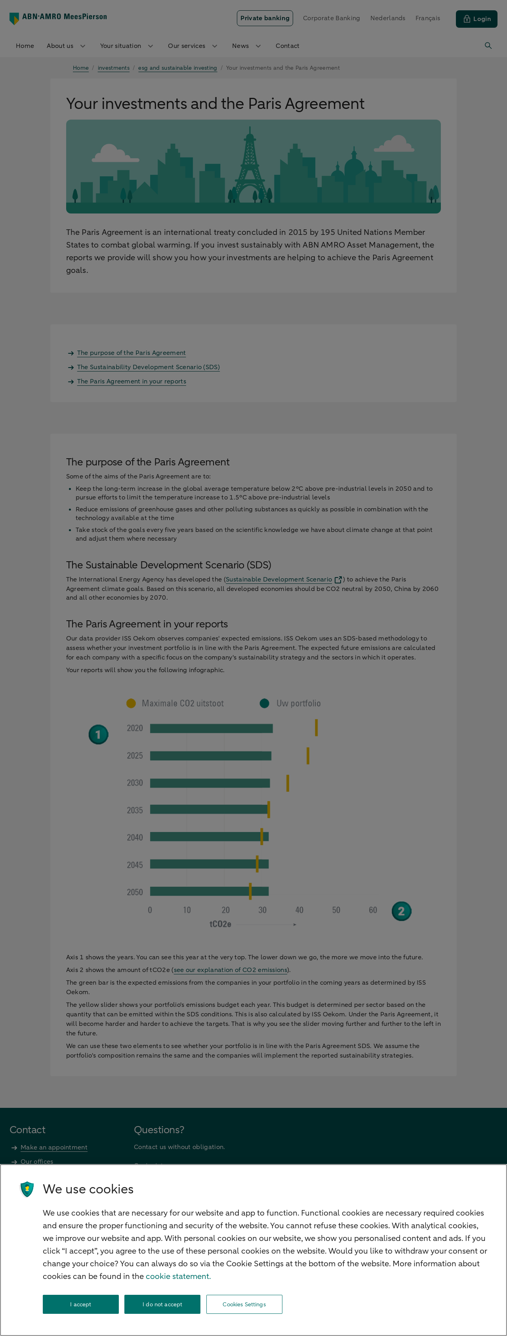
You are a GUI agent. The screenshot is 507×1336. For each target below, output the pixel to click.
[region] (253, 1250)
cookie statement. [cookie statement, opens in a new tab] (178, 1276)
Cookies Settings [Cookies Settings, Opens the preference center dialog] (244, 1304)
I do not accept (162, 1304)
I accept (80, 1304)
